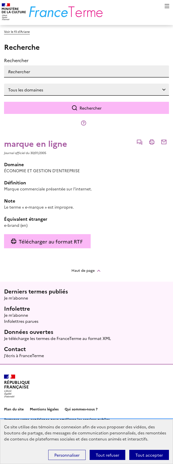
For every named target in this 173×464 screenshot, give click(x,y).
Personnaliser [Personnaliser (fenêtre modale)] (67, 455)
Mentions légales (44, 408)
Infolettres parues (21, 321)
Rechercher (91, 108)
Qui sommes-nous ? (81, 408)
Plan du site (14, 408)
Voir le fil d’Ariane (17, 31)
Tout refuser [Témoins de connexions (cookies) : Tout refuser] (107, 455)
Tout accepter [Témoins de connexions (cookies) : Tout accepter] (149, 455)
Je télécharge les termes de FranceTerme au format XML (57, 338)
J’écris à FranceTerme (24, 355)
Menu (167, 6)
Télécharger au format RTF (51, 241)
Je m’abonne (16, 298)
